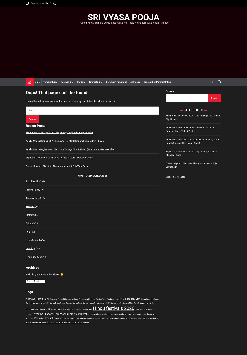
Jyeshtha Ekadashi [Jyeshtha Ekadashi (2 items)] (43, 314)
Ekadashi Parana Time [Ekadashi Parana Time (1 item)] (116, 299)
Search (170, 91)
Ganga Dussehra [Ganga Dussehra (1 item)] (147, 299)
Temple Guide (50, 82)
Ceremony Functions (116, 82)
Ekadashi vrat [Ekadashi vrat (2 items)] (132, 298)
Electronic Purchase (175, 177)
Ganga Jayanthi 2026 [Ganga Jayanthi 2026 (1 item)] (41, 303)
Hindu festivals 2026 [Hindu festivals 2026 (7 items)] (113, 308)
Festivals (30, 206)
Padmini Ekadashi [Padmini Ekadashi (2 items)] (44, 318)
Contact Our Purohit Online (157, 82)
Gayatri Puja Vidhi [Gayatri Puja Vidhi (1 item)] (147, 303)
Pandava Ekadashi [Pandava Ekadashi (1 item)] (62, 318)
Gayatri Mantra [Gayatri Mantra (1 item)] (117, 303)
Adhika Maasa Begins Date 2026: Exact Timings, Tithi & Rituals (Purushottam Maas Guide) (70, 149)
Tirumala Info (96, 82)
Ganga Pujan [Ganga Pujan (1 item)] (55, 303)
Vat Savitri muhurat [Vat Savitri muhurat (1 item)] (46, 322)
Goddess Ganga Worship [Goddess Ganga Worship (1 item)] (35, 309)
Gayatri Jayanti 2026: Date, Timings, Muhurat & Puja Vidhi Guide (57, 166)
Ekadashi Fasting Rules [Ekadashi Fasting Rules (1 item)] (97, 299)
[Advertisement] (123, 48)
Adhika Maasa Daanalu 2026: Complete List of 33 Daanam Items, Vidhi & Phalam (65, 141)
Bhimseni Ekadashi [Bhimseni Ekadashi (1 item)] (57, 299)
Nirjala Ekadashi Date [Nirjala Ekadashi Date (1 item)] (144, 314)
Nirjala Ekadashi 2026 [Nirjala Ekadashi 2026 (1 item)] (126, 314)
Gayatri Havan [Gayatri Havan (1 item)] (88, 303)
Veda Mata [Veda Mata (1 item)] (59, 322)
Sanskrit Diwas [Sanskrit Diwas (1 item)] (100, 318)
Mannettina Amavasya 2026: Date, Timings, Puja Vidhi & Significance (59, 132)
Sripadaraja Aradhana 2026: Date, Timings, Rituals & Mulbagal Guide (59, 157)
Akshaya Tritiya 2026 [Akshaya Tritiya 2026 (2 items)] (37, 298)
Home (37, 82)
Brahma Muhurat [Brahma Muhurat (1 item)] (71, 299)
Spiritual (30, 223)
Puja (28, 232)
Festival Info (67, 82)
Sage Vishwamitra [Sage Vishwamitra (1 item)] (87, 318)
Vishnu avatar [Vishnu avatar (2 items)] (71, 322)
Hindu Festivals (33, 240)
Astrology (135, 82)
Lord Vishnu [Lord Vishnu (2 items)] (61, 314)
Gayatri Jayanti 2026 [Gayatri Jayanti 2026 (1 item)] (102, 303)
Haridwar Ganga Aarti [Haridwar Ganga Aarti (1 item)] (84, 309)
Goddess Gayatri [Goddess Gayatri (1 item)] (52, 309)
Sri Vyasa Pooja (123, 17)
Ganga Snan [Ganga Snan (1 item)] (77, 303)
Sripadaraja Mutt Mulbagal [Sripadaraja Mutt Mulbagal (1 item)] (138, 318)
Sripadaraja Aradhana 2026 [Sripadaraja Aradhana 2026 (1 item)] (117, 318)
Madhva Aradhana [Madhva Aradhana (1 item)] (94, 314)
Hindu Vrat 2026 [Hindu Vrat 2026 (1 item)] (141, 309)
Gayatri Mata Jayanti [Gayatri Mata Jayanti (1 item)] (131, 303)
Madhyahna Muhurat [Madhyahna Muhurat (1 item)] (110, 314)
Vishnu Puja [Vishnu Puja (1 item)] (84, 322)
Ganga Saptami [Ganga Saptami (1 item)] (66, 303)
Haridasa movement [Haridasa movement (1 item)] (67, 309)
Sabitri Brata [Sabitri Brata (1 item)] (74, 318)
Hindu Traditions (34, 257)
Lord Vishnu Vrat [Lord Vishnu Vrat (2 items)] (77, 314)
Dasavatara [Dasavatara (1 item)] (83, 299)
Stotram (81, 82)
